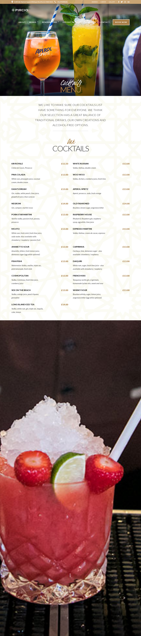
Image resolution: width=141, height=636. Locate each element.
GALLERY (112, 2)
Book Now (121, 22)
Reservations (49, 22)
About (22, 22)
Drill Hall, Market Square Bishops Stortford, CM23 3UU (32, 2)
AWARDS (95, 2)
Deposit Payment (72, 22)
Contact (105, 22)
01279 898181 (61, 2)
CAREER (103, 2)
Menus (32, 22)
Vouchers (90, 22)
